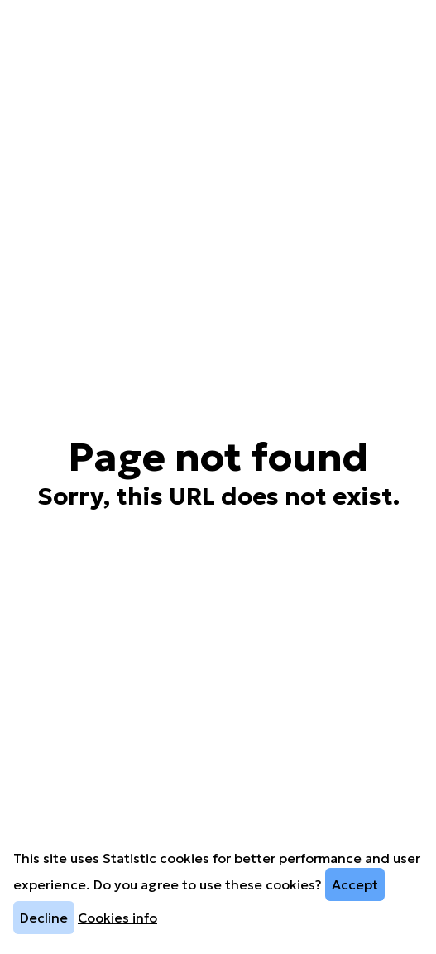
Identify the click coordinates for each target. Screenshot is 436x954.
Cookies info (117, 917)
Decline (44, 917)
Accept (355, 884)
